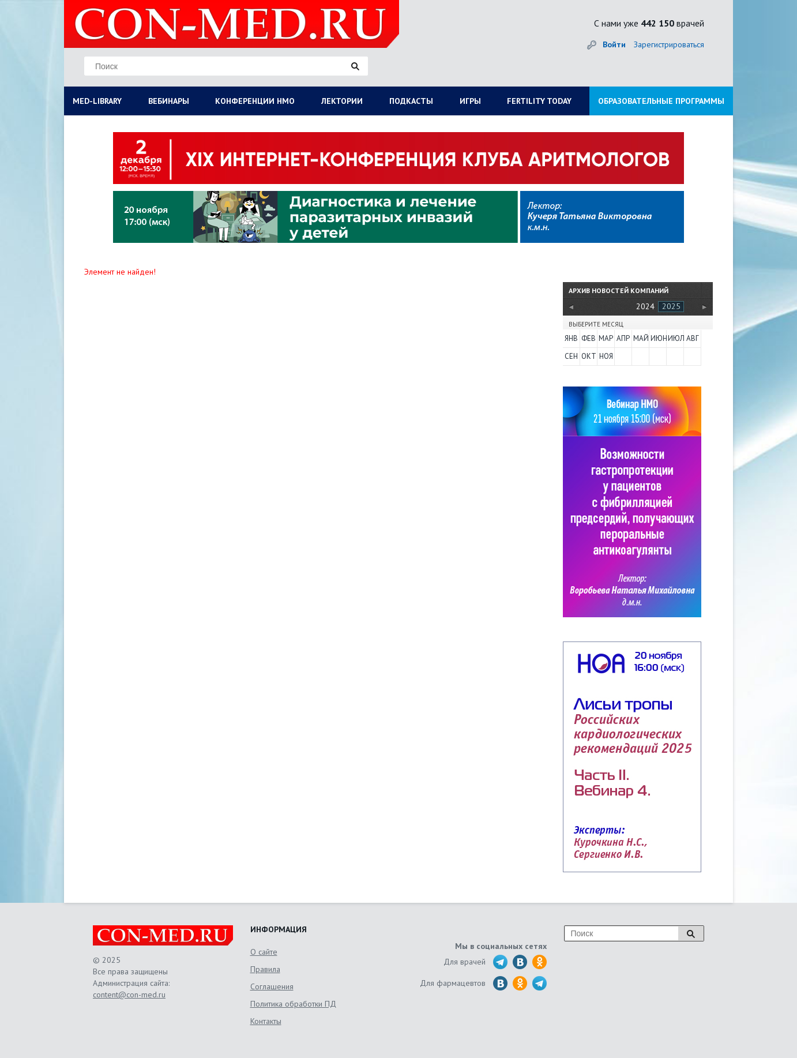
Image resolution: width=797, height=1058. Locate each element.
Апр (623, 338)
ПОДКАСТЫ (411, 101)
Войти (614, 44)
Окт (588, 356)
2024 (645, 306)
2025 (671, 306)
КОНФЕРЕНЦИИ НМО (255, 101)
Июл (675, 338)
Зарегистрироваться (669, 44)
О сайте (263, 952)
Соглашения (272, 986)
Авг (692, 338)
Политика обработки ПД (293, 1004)
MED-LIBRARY (97, 101)
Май (640, 338)
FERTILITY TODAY (539, 101)
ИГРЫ (470, 101)
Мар (606, 338)
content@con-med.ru (129, 994)
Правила (265, 969)
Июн (658, 338)
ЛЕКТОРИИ (342, 101)
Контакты (265, 1021)
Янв (571, 338)
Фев (588, 338)
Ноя (606, 356)
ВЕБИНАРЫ (168, 101)
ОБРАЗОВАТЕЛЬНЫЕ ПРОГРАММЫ (661, 101)
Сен (571, 356)
